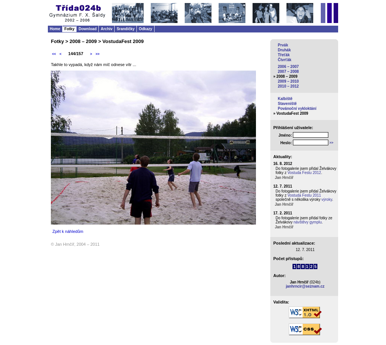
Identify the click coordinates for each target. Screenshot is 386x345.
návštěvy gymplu (308, 222)
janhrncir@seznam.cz (305, 286)
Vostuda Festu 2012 (304, 173)
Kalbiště (285, 99)
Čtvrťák (284, 60)
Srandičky (125, 29)
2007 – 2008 (288, 71)
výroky (327, 199)
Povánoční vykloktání (297, 108)
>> (97, 54)
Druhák (284, 50)
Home (55, 29)
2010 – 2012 (288, 86)
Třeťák (284, 55)
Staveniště (287, 104)
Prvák (283, 45)
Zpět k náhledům (67, 231)
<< (54, 54)
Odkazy (145, 29)
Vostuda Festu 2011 (304, 195)
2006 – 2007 (288, 67)
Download (87, 29)
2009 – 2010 (288, 81)
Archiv (106, 29)
